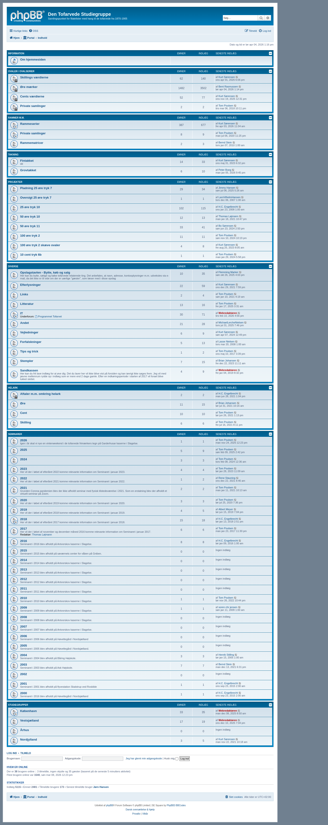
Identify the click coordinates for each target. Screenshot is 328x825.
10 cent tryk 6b (30, 254)
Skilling (25, 422)
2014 (23, 560)
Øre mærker (29, 87)
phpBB (109, 805)
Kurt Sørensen (226, 77)
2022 (23, 478)
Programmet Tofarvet (48, 316)
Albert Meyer (225, 509)
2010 (23, 598)
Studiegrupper (18, 705)
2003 (23, 664)
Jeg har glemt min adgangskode (144, 758)
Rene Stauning (226, 478)
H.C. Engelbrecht (228, 206)
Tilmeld (25, 753)
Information (16, 53)
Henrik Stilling (226, 654)
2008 (23, 617)
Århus (24, 730)
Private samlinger (33, 106)
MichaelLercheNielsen (230, 322)
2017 (23, 528)
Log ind (12, 753)
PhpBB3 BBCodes (176, 805)
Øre (22, 403)
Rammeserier (30, 124)
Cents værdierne (32, 96)
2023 (23, 469)
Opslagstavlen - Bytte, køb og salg (45, 272)
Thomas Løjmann (228, 216)
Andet (24, 323)
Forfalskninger (30, 342)
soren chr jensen (227, 607)
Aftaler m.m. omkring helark (40, 394)
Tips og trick (29, 351)
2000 (23, 693)
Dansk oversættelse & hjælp (140, 809)
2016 (23, 541)
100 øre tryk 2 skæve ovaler (40, 245)
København (28, 711)
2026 (23, 440)
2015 (23, 550)
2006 (23, 636)
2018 (23, 519)
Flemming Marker (228, 272)
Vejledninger (29, 332)
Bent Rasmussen (228, 86)
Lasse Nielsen (226, 341)
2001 (23, 683)
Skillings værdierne (34, 77)
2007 (23, 626)
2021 (23, 488)
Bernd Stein (225, 142)
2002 (23, 674)
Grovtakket (28, 170)
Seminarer (15, 434)
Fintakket (27, 160)
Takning (13, 154)
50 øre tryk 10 (30, 216)
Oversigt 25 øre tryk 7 (35, 197)
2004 (23, 655)
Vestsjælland (29, 720)
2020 (23, 500)
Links (24, 294)
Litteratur (27, 304)
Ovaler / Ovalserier (21, 71)
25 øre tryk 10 (30, 207)
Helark (13, 388)
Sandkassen (29, 370)
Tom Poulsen (225, 105)
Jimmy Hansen (226, 187)
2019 (23, 509)
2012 (23, 579)
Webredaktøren (227, 313)
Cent (23, 413)
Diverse (13, 266)
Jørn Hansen (101, 787)
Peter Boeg (224, 169)
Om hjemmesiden (33, 59)
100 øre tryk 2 (30, 235)
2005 (23, 645)
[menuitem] (33, 31)
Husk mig (171, 758)
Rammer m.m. (16, 117)
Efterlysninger (30, 285)
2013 (23, 569)
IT (21, 313)
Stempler (26, 361)
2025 (23, 449)
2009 (23, 607)
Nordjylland (28, 739)
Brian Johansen (227, 360)
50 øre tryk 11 (30, 226)
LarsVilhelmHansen (229, 197)
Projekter (15, 182)
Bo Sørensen (225, 225)
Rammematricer (31, 143)
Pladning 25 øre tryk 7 (36, 188)
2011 (23, 588)
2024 (23, 459)
